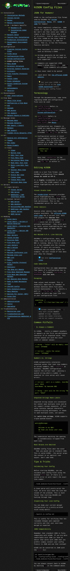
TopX (9, 284)
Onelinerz (11, 267)
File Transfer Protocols (17, 74)
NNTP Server (16, 214)
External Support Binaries (18, 69)
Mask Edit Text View (19, 163)
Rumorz (10, 260)
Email (9, 76)
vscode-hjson (42, 194)
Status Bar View (17, 175)
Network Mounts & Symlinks (18, 115)
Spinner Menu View (18, 170)
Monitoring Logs (13, 311)
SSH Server (15, 192)
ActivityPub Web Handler (21, 207)
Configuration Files (15, 56)
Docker (10, 20)
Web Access (11, 110)
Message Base (12, 120)
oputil (10, 304)
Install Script (13, 18)
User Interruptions (15, 96)
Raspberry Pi (16, 28)
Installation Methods (16, 15)
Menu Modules (12, 291)
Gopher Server (16, 212)
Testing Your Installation (18, 37)
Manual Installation (15, 23)
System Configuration (16, 59)
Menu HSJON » (62, 3)
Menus (49, 22)
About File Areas (14, 101)
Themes (10, 140)
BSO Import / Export (15, 125)
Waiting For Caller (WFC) (17, 294)
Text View (15, 172)
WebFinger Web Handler (20, 209)
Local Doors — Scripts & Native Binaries (17, 223)
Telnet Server (16, 190)
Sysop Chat (11, 296)
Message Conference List (17, 252)
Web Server (15, 202)
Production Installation (17, 40)
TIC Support (12, 113)
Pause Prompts (13, 145)
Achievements (12, 88)
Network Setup (13, 35)
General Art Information (17, 138)
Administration (13, 301)
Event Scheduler (13, 81)
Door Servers (12, 235)
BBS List (10, 257)
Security (10, 91)
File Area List (13, 242)
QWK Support (12, 130)
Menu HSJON (11, 64)
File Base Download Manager (18, 272)
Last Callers (12, 245)
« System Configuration (42, 3)
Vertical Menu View (19, 182)
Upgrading (11, 306)
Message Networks (14, 123)
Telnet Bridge (13, 238)
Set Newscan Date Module (17, 279)
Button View (16, 153)
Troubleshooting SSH (15, 314)
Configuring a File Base (17, 103)
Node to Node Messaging (17, 281)
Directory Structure (15, 66)
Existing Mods (13, 240)
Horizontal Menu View (19, 160)
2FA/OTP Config (13, 286)
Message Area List (14, 255)
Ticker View (16, 177)
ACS (8, 106)
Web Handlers (16, 204)
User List (11, 250)
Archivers (11, 71)
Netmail (10, 128)
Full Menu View (17, 158)
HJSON (60, 22)
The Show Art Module (15, 269)
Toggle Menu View (18, 180)
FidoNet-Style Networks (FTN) (19, 133)
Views (13, 150)
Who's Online (12, 247)
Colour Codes (12, 79)
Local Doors (12, 219)
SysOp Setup (12, 54)
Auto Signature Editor (16, 289)
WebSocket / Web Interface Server (18, 196)
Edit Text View (17, 155)
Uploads (10, 108)
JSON (35, 24)
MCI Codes (11, 143)
